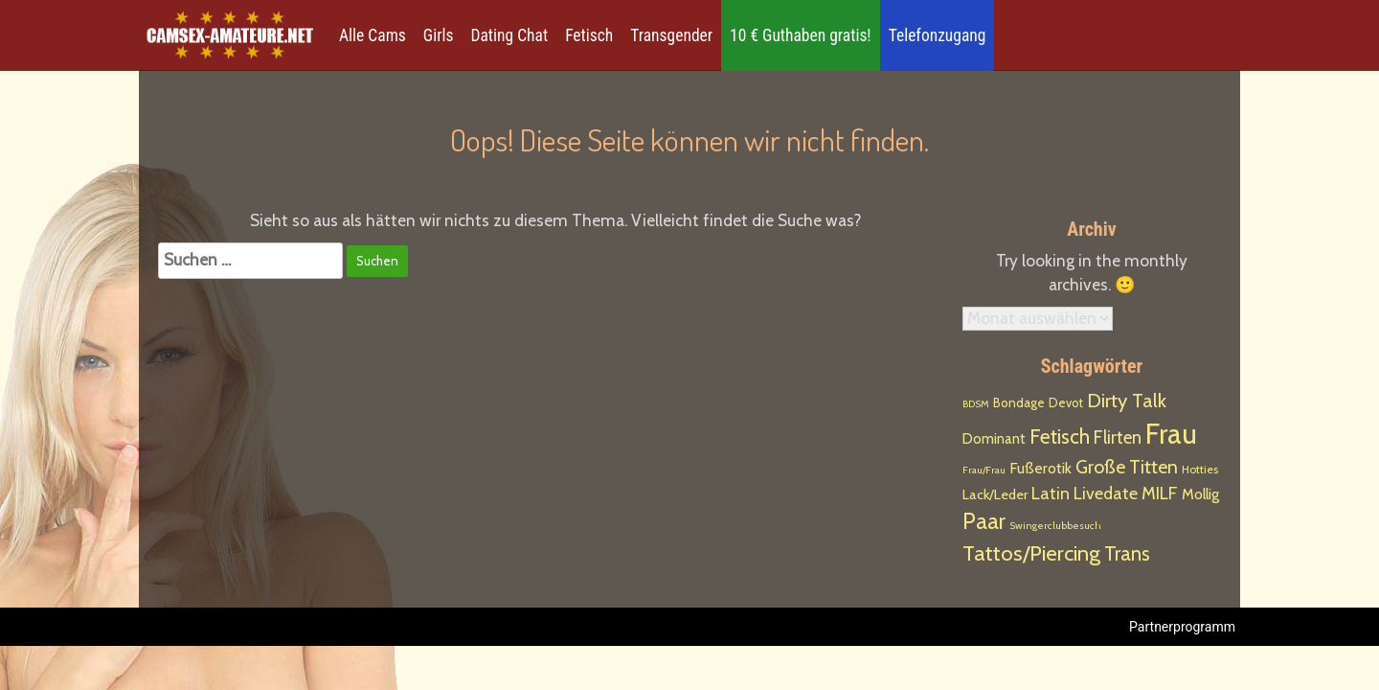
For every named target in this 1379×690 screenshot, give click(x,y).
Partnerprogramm (1182, 626)
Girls (438, 35)
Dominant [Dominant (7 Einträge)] (994, 439)
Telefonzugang (937, 35)
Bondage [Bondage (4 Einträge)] (1019, 402)
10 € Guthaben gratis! (800, 35)
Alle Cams (372, 35)
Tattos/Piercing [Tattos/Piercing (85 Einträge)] (1031, 553)
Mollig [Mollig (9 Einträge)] (1200, 494)
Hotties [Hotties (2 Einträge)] (1200, 469)
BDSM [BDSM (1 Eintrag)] (975, 404)
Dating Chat (510, 35)
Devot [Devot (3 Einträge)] (1066, 403)
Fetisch (589, 35)
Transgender (671, 35)
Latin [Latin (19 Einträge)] (1050, 493)
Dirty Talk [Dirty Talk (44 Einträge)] (1126, 400)
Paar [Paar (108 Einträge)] (984, 521)
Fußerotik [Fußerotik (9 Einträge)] (1040, 468)
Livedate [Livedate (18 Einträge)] (1106, 493)
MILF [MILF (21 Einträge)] (1160, 493)
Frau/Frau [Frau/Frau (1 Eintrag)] (984, 470)
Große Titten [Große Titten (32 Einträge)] (1126, 466)
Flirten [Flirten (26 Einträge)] (1118, 437)
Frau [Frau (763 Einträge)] (1171, 433)
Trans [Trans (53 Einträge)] (1127, 553)
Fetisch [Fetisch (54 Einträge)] (1059, 436)
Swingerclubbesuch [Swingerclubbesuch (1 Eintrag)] (1055, 525)
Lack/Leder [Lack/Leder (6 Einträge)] (995, 494)
